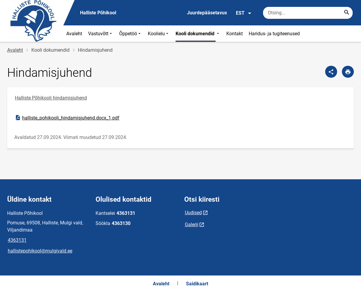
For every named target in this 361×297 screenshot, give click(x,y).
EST (244, 13)
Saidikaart (197, 284)
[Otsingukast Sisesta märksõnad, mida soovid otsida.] (308, 13)
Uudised (193, 212)
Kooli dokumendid (198, 33)
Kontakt (234, 33)
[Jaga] (331, 72)
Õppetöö (130, 33)
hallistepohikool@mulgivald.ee (40, 251)
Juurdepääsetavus (207, 13)
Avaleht (74, 33)
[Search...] (347, 13)
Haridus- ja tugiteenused (274, 33)
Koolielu (159, 33)
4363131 (17, 240)
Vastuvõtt (100, 33)
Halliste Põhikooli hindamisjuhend (51, 98)
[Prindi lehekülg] (348, 72)
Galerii (191, 224)
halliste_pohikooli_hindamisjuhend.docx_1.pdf (67, 117)
